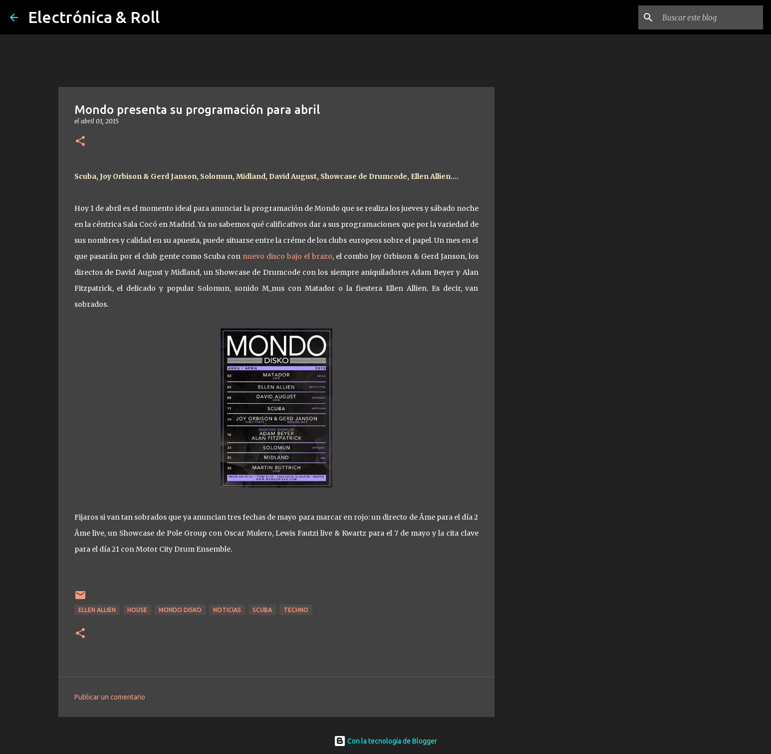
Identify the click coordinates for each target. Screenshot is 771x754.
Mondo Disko (180, 610)
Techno (295, 610)
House (137, 610)
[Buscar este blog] (710, 17)
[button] (80, 141)
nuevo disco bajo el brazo (287, 256)
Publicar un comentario (109, 697)
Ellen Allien (97, 610)
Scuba (262, 610)
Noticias (227, 610)
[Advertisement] (545, 432)
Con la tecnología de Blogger (385, 741)
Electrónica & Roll (94, 17)
